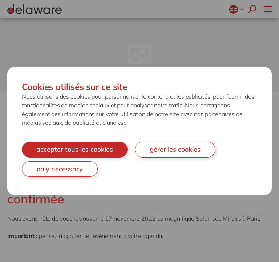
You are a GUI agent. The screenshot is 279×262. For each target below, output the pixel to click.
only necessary (60, 169)
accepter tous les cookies (74, 149)
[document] (139, 131)
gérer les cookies (175, 149)
